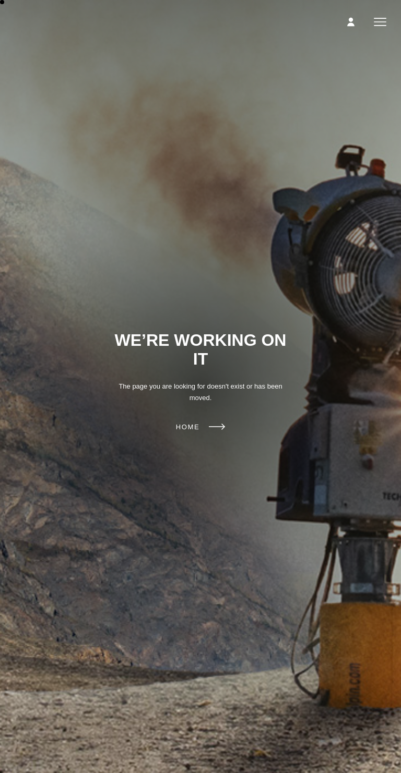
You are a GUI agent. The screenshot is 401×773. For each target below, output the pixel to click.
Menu (380, 22)
